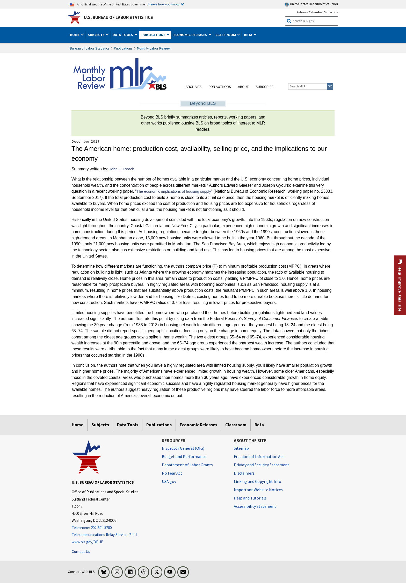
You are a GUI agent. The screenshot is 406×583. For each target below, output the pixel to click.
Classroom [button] (226, 34)
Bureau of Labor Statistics (90, 48)
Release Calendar (309, 12)
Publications (123, 48)
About (243, 87)
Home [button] (75, 34)
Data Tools (127, 425)
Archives (193, 87)
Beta (259, 425)
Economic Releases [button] (190, 34)
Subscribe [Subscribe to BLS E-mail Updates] (331, 12)
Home (77, 425)
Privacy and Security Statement (261, 464)
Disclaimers (244, 473)
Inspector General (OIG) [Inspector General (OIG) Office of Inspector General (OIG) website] (183, 448)
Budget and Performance (184, 456)
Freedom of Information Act (259, 456)
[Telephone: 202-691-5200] (113, 528)
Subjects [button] (96, 34)
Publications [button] (153, 34)
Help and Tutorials (250, 498)
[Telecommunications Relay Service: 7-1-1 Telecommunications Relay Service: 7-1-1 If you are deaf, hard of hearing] (113, 535)
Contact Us (81, 551)
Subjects (100, 425)
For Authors (219, 87)
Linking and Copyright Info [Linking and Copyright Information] (257, 481)
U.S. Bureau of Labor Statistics (118, 17)
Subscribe (264, 87)
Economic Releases (198, 425)
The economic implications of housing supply (173, 191)
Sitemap (241, 448)
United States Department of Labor (311, 4)
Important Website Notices (258, 489)
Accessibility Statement (255, 506)
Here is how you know (163, 4)
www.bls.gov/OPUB (88, 541)
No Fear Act (172, 473)
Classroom (236, 425)
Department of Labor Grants (187, 464)
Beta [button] (248, 34)
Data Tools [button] (123, 34)
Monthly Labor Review (154, 48)
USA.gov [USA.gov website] (169, 481)
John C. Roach (121, 169)
